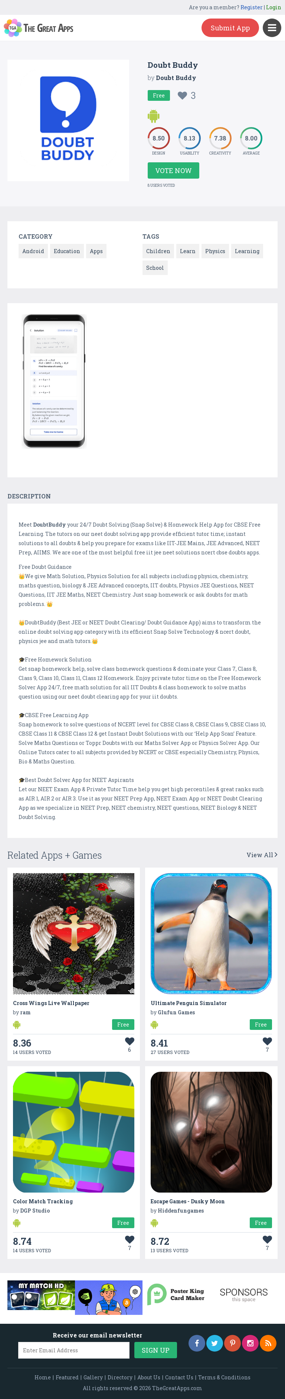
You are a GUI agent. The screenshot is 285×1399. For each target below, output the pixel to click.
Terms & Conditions (224, 1377)
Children (158, 251)
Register (251, 7)
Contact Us (179, 1377)
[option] (54, 382)
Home (43, 1377)
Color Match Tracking (43, 1201)
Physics (215, 251)
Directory (120, 1377)
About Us (148, 1377)
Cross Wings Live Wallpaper (51, 1003)
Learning (247, 251)
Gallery (93, 1377)
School (155, 267)
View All (262, 855)
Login (273, 7)
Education (67, 251)
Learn (188, 251)
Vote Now (173, 170)
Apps (96, 251)
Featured (67, 1377)
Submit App (230, 27)
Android (33, 251)
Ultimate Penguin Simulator (189, 1003)
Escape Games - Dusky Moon (188, 1201)
